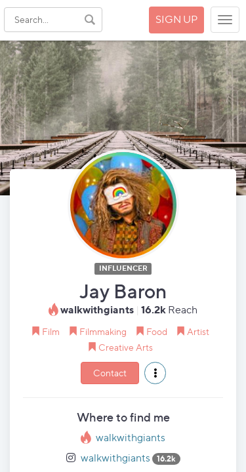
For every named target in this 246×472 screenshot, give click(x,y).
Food (156, 331)
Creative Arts (125, 347)
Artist (198, 331)
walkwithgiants (130, 437)
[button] (155, 373)
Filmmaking (103, 331)
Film (51, 331)
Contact (110, 372)
